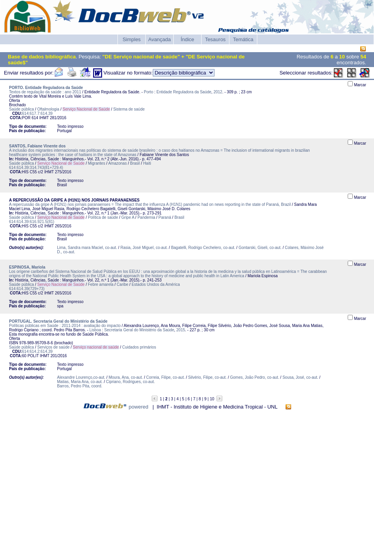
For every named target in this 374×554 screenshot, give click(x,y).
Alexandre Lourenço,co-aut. (81, 377)
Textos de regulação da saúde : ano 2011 (45, 92)
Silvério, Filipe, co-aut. (207, 377)
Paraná (164, 217)
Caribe (122, 284)
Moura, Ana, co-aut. (125, 377)
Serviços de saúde (53, 347)
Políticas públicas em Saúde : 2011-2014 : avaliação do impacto (65, 325)
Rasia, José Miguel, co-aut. (144, 247)
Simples (132, 39)
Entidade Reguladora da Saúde (183, 92)
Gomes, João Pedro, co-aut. (254, 377)
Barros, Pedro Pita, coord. (79, 386)
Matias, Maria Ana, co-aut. (80, 382)
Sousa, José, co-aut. (300, 377)
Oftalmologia (48, 109)
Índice (187, 39)
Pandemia (146, 217)
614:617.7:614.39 (37, 113)
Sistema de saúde (129, 109)
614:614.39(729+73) (26, 289)
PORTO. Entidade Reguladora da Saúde (46, 87)
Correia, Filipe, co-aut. (165, 377)
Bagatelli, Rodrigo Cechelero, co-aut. (203, 247)
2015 (180, 330)
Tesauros (215, 39)
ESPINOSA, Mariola (27, 267)
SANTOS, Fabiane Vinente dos (37, 146)
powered (138, 407)
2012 (217, 92)
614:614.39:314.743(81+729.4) (36, 167)
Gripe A (127, 217)
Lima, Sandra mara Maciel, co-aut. (87, 247)
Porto (148, 92)
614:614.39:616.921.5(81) (31, 222)
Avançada (159, 39)
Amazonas (117, 163)
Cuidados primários (139, 347)
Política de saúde (103, 217)
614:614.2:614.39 (37, 351)
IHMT (44, 118)
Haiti (147, 163)
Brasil (135, 163)
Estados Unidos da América (156, 284)
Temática (243, 39)
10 (212, 399)
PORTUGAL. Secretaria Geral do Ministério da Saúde (58, 321)
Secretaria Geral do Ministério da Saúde (139, 330)
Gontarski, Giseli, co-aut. (259, 247)
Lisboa (95, 330)
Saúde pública (21, 109)
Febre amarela (101, 284)
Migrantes (96, 163)
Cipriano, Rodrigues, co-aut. (130, 382)
